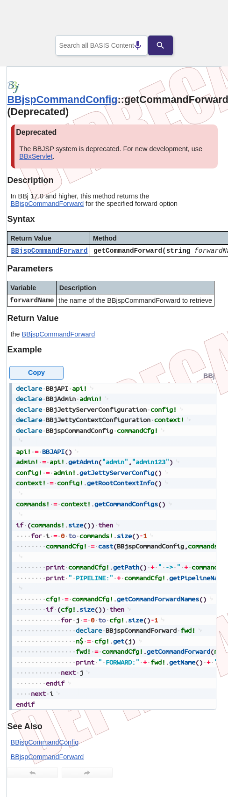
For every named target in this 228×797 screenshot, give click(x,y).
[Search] (167, 45)
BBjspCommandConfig (62, 99)
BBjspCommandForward (47, 203)
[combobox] (101, 45)
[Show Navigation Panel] (203, 19)
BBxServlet (35, 156)
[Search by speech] (130, 45)
